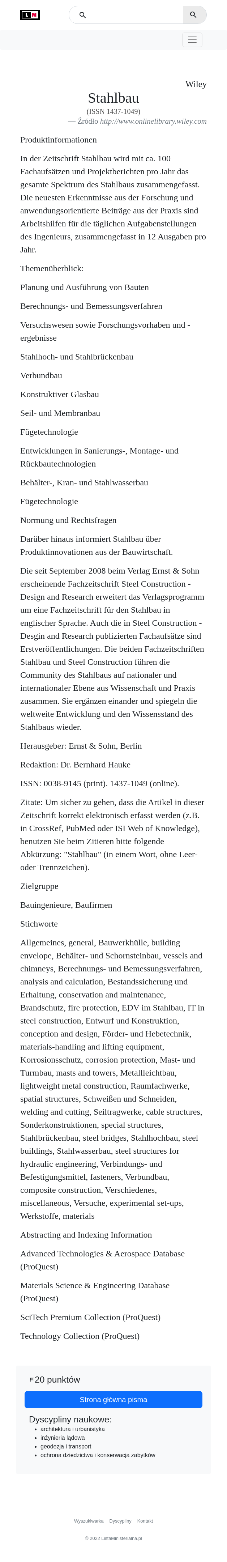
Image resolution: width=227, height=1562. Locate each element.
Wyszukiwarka (89, 1521)
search (193, 14)
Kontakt (145, 1521)
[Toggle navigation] (192, 40)
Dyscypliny (121, 1521)
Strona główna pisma (113, 1400)
